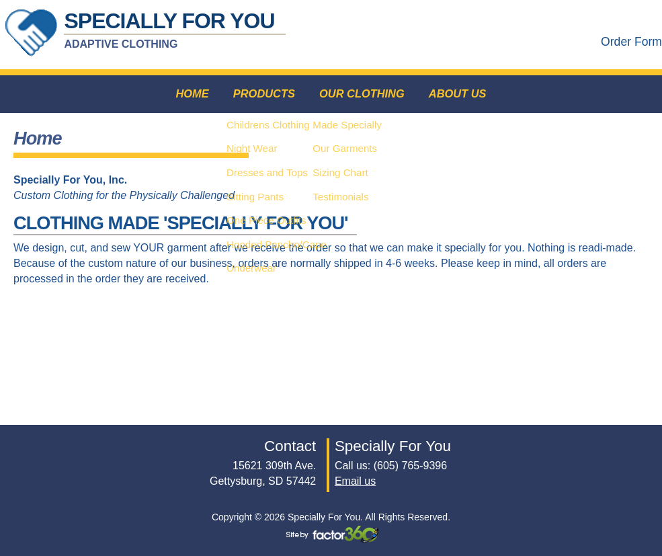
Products (262, 94)
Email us (355, 481)
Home (189, 94)
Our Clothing (363, 94)
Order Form (631, 41)
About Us (460, 94)
